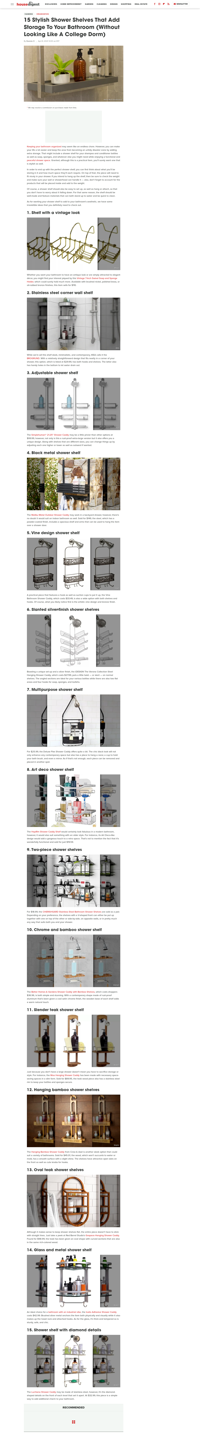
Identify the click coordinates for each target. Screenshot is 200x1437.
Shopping (126, 4)
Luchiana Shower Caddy (43, 1392)
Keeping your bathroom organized (44, 146)
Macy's (116, 268)
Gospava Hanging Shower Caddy (102, 1235)
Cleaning (102, 4)
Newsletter (181, 4)
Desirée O (30, 41)
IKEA (117, 348)
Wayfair (116, 1065)
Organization (42, 14)
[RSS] (168, 4)
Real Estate (141, 4)
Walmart (116, 825)
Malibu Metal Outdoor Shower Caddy (50, 515)
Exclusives (51, 4)
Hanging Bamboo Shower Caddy (47, 1152)
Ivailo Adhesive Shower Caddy (101, 1312)
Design (113, 4)
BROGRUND (33, 358)
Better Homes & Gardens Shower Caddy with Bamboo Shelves (63, 991)
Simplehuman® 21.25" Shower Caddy (50, 434)
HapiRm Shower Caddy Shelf (46, 831)
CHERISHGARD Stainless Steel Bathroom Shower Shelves (72, 911)
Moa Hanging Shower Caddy (64, 1075)
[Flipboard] (164, 4)
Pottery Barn (114, 428)
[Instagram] (159, 4)
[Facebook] (155, 4)
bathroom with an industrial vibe (64, 1312)
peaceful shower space (38, 160)
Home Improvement (71, 4)
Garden (89, 4)
